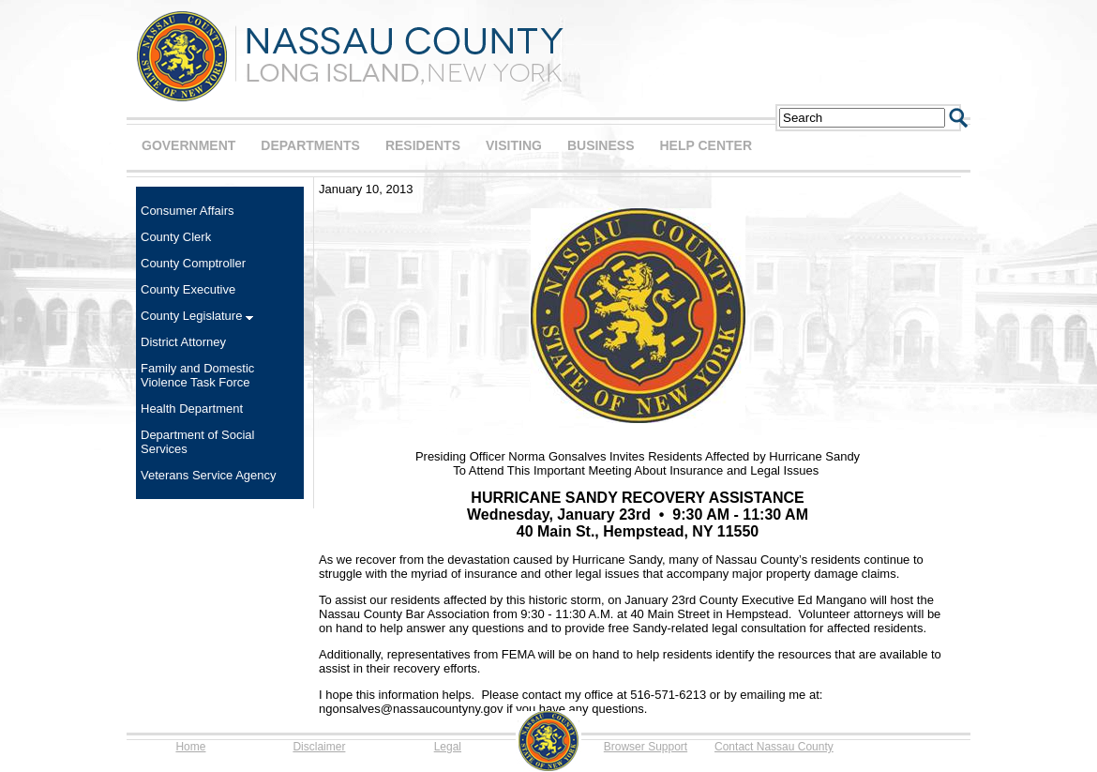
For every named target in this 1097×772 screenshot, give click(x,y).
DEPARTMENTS (310, 145)
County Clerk (176, 237)
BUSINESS (601, 145)
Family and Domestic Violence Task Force (197, 375)
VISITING (514, 145)
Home (190, 746)
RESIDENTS (422, 145)
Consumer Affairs (187, 211)
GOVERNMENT (188, 145)
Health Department (192, 408)
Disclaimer (319, 746)
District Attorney (183, 342)
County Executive (188, 289)
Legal (447, 746)
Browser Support (645, 746)
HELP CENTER (705, 145)
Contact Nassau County (774, 746)
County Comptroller (193, 263)
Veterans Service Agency (209, 475)
